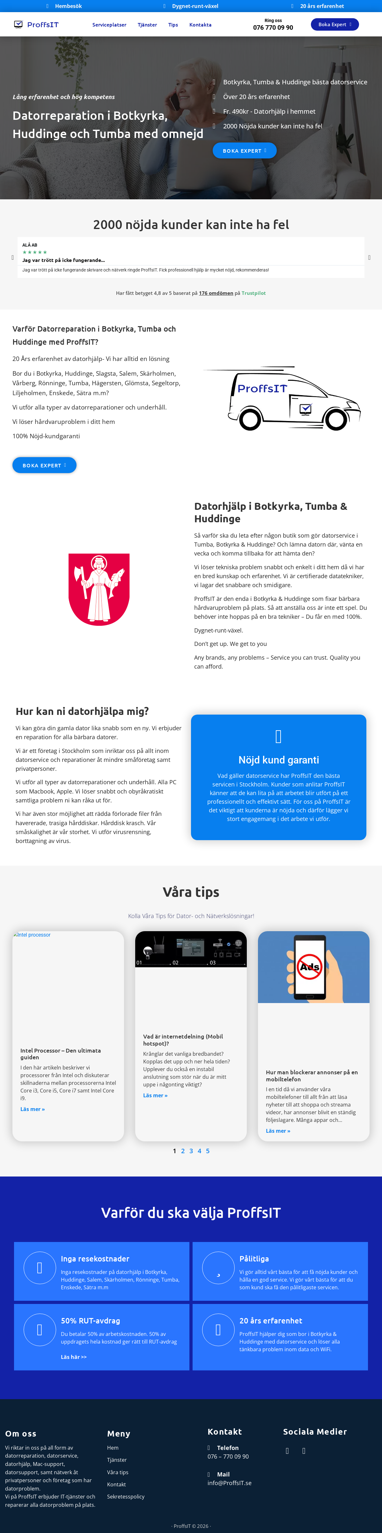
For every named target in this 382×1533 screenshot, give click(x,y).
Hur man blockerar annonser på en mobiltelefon (312, 1075)
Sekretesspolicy (125, 1496)
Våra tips (118, 1472)
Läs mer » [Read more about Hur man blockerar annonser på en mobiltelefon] (278, 1130)
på (232, 293)
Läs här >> (74, 1357)
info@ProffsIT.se (230, 1483)
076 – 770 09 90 (228, 1456)
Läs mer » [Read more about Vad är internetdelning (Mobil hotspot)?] (155, 1095)
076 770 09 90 (273, 27)
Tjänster (147, 24)
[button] (12, 257)
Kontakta (200, 24)
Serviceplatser (109, 24)
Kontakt (116, 1484)
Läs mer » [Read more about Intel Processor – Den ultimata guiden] (32, 1109)
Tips (173, 24)
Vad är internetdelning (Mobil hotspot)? (183, 1039)
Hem (113, 1447)
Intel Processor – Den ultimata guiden (60, 1053)
